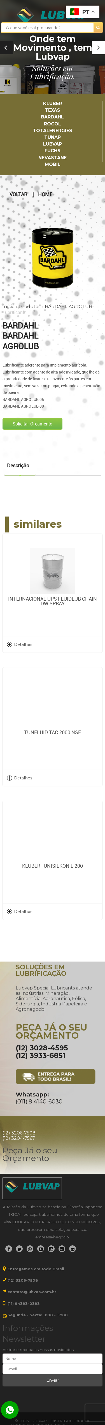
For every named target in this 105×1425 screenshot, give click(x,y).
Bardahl (52, 117)
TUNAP (52, 137)
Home (45, 194)
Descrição (18, 465)
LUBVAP (52, 144)
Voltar (18, 194)
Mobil (52, 164)
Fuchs (52, 150)
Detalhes (23, 644)
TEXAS (52, 110)
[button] (98, 47)
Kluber (52, 103)
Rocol (52, 124)
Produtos (29, 306)
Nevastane (52, 157)
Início (9, 306)
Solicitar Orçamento (32, 424)
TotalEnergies (52, 130)
